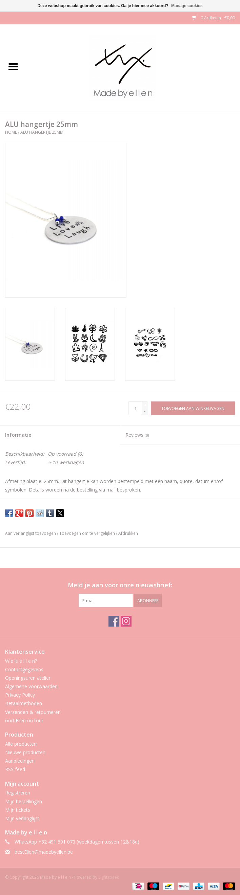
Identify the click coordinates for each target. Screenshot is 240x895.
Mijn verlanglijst (22, 818)
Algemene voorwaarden (31, 686)
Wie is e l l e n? (21, 661)
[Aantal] (135, 408)
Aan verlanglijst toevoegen (31, 533)
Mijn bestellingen (23, 801)
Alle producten (21, 744)
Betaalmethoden (23, 703)
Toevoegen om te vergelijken (87, 533)
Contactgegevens (24, 669)
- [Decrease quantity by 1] (144, 411)
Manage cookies (187, 5)
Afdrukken (128, 533)
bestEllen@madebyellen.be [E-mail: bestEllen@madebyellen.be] (44, 852)
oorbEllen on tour (24, 720)
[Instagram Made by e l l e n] (126, 621)
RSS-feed (15, 769)
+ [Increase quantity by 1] (145, 405)
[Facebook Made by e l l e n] (113, 621)
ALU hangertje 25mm (41, 132)
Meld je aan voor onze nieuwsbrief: (120, 585)
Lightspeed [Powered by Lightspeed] (109, 877)
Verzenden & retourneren (33, 712)
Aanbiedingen (20, 761)
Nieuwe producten (25, 752)
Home (11, 132)
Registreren (17, 792)
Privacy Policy (20, 695)
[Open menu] (13, 66)
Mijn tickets (17, 810)
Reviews (137, 435)
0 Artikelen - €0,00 (213, 18)
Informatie (18, 435)
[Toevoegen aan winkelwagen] (193, 408)
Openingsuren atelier (28, 678)
